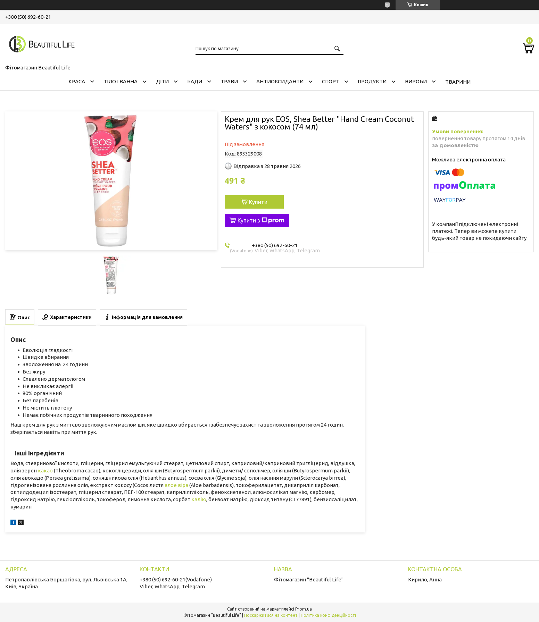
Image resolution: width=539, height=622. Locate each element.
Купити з (261, 220)
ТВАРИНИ (458, 82)
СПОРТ (330, 81)
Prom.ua (303, 609)
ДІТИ (162, 81)
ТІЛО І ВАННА (120, 81)
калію (198, 499)
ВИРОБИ (416, 81)
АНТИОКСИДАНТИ (280, 81)
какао (45, 470)
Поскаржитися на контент (271, 615)
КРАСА (76, 81)
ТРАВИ (229, 81)
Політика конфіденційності (328, 615)
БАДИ (194, 81)
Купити (258, 202)
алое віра (176, 485)
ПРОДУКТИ (372, 81)
